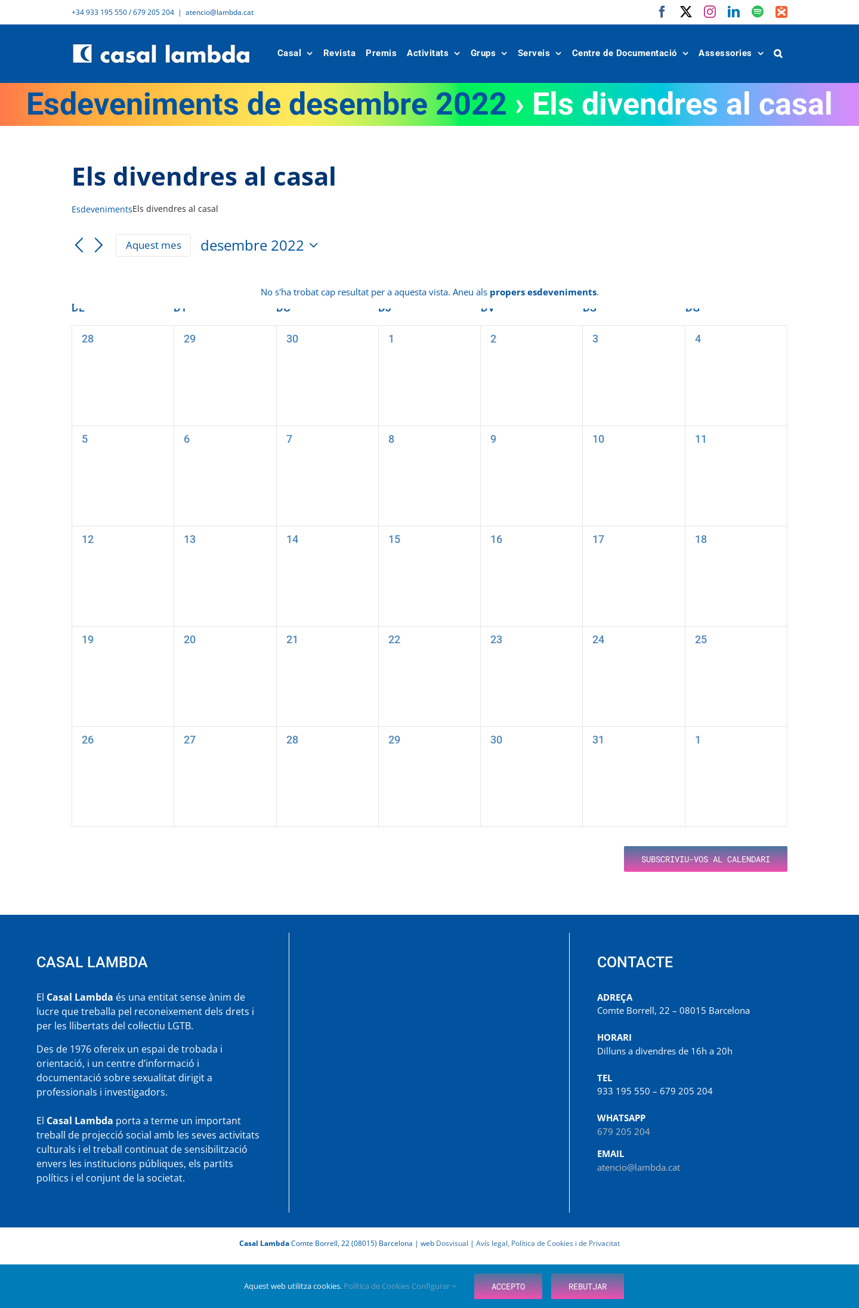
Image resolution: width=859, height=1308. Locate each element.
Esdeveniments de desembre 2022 (266, 104)
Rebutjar (587, 1286)
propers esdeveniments (543, 292)
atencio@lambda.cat (220, 12)
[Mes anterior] (79, 246)
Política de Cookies (378, 1286)
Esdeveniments (102, 209)
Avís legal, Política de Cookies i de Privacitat (548, 1243)
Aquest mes (153, 245)
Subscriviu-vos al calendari (705, 859)
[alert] (429, 292)
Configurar (434, 1286)
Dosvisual (452, 1243)
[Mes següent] (99, 246)
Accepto (508, 1286)
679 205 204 (623, 1131)
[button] (778, 53)
